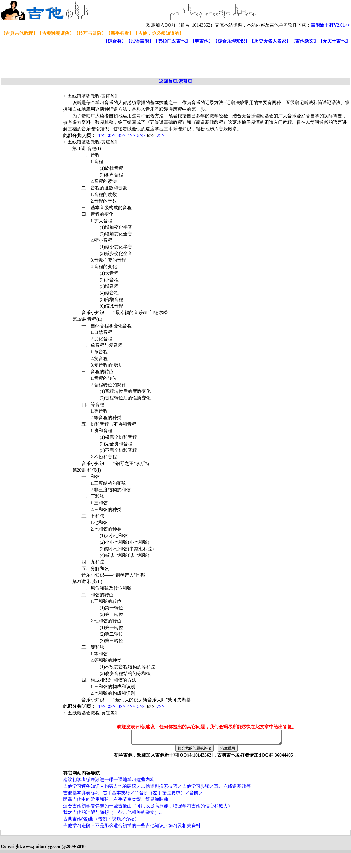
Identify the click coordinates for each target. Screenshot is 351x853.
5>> (141, 135)
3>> (121, 135)
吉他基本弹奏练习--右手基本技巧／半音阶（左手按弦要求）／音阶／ (133, 795)
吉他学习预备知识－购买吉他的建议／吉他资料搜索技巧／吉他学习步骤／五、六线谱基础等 (157, 788)
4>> (131, 135)
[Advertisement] (139, 61)
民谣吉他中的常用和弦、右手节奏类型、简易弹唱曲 (115, 801)
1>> (101, 135)
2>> (111, 135)
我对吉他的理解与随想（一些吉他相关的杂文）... (113, 814)
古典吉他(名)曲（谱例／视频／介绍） (101, 821)
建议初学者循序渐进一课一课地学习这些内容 (109, 782)
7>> (160, 135)
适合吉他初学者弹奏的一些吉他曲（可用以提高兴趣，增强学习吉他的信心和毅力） (147, 808)
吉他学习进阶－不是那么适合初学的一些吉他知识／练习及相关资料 (131, 828)
